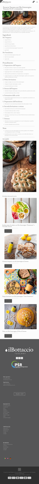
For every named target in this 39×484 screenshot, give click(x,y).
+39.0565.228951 (6, 378)
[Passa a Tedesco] (10, 458)
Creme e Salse (6, 412)
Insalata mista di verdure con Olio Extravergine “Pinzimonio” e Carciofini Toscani (18, 225)
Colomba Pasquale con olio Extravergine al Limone (15, 261)
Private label (5, 447)
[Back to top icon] (19, 469)
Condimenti (5, 407)
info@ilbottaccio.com (7, 379)
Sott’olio (4, 409)
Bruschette (5, 413)
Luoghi (4, 432)
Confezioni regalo (6, 417)
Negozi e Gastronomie (8, 444)
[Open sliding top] (1, 1)
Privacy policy (12, 474)
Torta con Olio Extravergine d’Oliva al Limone (14, 331)
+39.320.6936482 (6, 383)
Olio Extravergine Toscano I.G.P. (16, 48)
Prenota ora (5, 431)
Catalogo (5, 448)
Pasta (4, 416)
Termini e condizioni (26, 474)
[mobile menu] (37, 2)
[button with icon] (17, 358)
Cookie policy (18, 474)
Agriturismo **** (6, 428)
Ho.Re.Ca (5, 445)
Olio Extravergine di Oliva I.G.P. (14, 54)
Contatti (4, 433)
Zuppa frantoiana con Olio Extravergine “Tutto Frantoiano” (17, 296)
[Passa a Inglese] (7, 458)
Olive (4, 408)
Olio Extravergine (6, 405)
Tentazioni (5, 411)
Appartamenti (6, 429)
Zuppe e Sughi (6, 414)
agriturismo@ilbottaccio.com (9, 385)
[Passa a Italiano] (5, 458)
